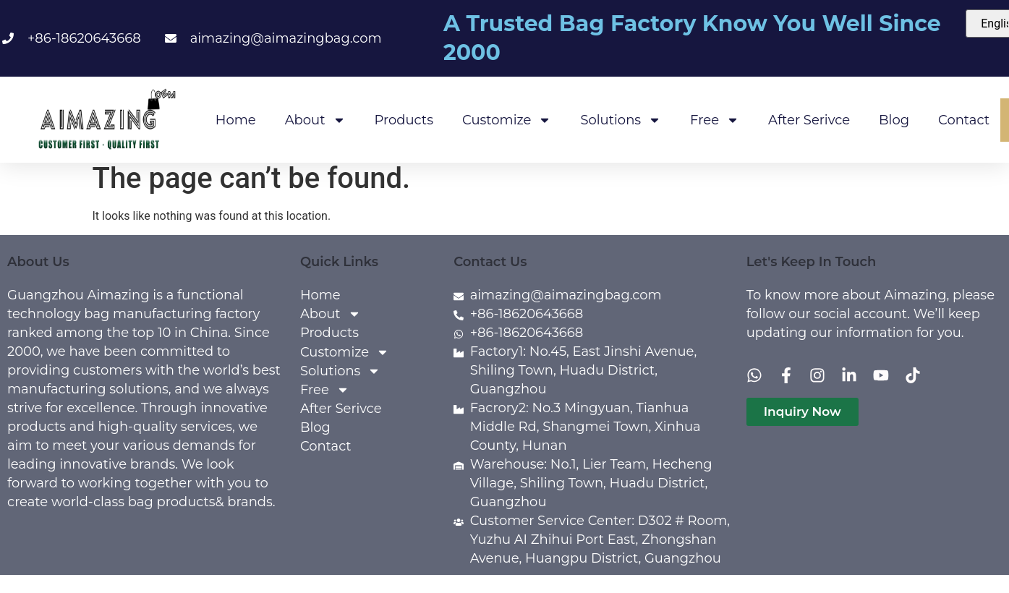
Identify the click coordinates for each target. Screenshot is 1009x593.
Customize (506, 120)
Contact (963, 120)
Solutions (620, 120)
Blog (894, 120)
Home (236, 120)
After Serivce (809, 120)
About (315, 120)
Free (714, 120)
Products (404, 120)
